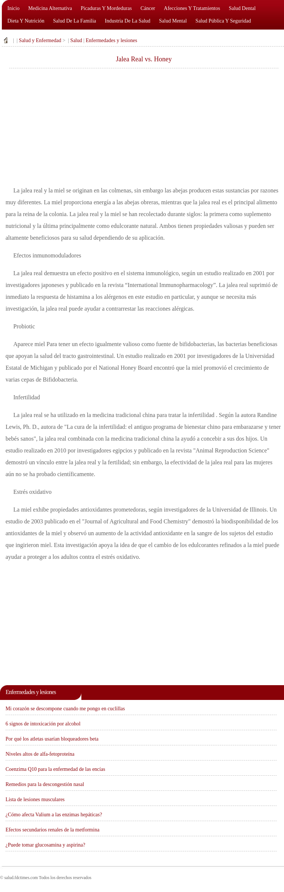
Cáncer (148, 8)
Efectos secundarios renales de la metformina (52, 830)
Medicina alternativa (50, 8)
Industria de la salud (127, 21)
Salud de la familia (74, 21)
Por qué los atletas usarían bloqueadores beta (52, 739)
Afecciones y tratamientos (192, 8)
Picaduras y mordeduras (106, 8)
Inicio (13, 8)
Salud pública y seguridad (223, 21)
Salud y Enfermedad (40, 40)
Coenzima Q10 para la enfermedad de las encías (55, 769)
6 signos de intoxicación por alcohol (43, 724)
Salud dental (242, 8)
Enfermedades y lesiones (111, 40)
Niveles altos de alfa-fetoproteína (40, 754)
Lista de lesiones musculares (35, 799)
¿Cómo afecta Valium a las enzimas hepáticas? (54, 814)
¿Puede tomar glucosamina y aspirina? (45, 845)
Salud (76, 40)
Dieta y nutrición (25, 21)
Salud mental (173, 21)
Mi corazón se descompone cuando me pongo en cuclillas (65, 708)
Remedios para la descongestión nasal (45, 784)
